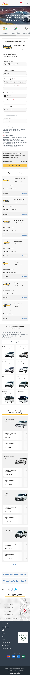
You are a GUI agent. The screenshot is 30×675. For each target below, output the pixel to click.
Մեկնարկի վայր (8, 61)
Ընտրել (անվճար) (9, 109)
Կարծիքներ (5, 627)
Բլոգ (3, 639)
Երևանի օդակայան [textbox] (11, 64)
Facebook (12, 662)
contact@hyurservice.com (11, 618)
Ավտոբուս (5, 391)
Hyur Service (5, 3)
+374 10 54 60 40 (8, 604)
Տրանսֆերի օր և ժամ (9, 92)
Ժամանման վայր (9, 70)
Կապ (3, 633)
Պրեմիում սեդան (7, 361)
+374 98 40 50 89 (8, 611)
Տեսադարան (15, 342)
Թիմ (3, 636)
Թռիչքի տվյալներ (9, 79)
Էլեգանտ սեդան (21, 346)
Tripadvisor (7, 662)
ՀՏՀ (3, 630)
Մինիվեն (5, 376)
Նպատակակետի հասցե (11, 85)
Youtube (22, 662)
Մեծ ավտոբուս (21, 391)
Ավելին (14, 564)
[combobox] (15, 64)
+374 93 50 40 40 (8, 607)
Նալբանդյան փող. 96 (10, 600)
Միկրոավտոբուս (21, 376)
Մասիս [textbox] (6, 73)
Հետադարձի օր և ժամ (9, 118)
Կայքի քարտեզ (15, 673)
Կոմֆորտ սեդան (7, 346)
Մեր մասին (5, 623)
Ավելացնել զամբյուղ (15, 165)
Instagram (17, 662)
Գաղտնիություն (7, 648)
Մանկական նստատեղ (10, 106)
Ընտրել (24, 193)
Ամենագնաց (20, 361)
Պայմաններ (5, 645)
